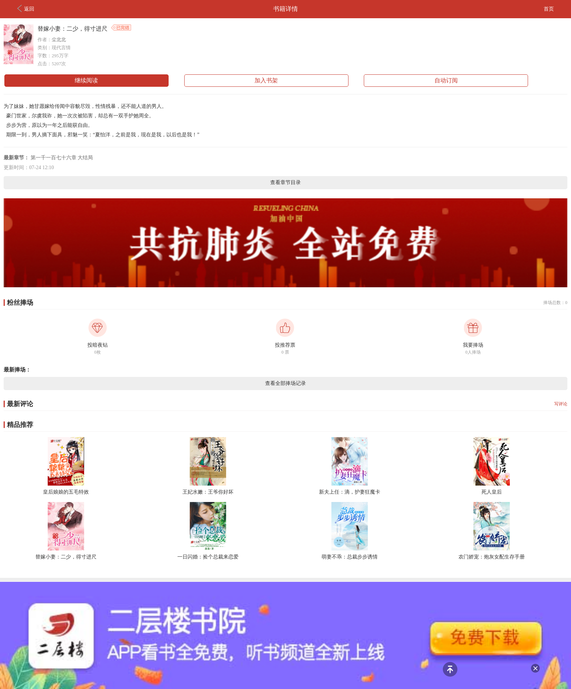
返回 (25, 8)
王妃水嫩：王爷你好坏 (207, 492)
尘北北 (59, 39)
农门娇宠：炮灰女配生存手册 (491, 557)
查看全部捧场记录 (285, 383)
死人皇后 (491, 492)
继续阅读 (86, 80)
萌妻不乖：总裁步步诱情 (350, 557)
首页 (549, 9)
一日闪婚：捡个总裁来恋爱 (208, 557)
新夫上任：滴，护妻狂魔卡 (349, 492)
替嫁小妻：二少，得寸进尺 (66, 557)
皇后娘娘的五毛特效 (66, 492)
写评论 (560, 403)
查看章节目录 (285, 182)
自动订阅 (446, 80)
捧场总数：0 (555, 302)
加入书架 (266, 80)
